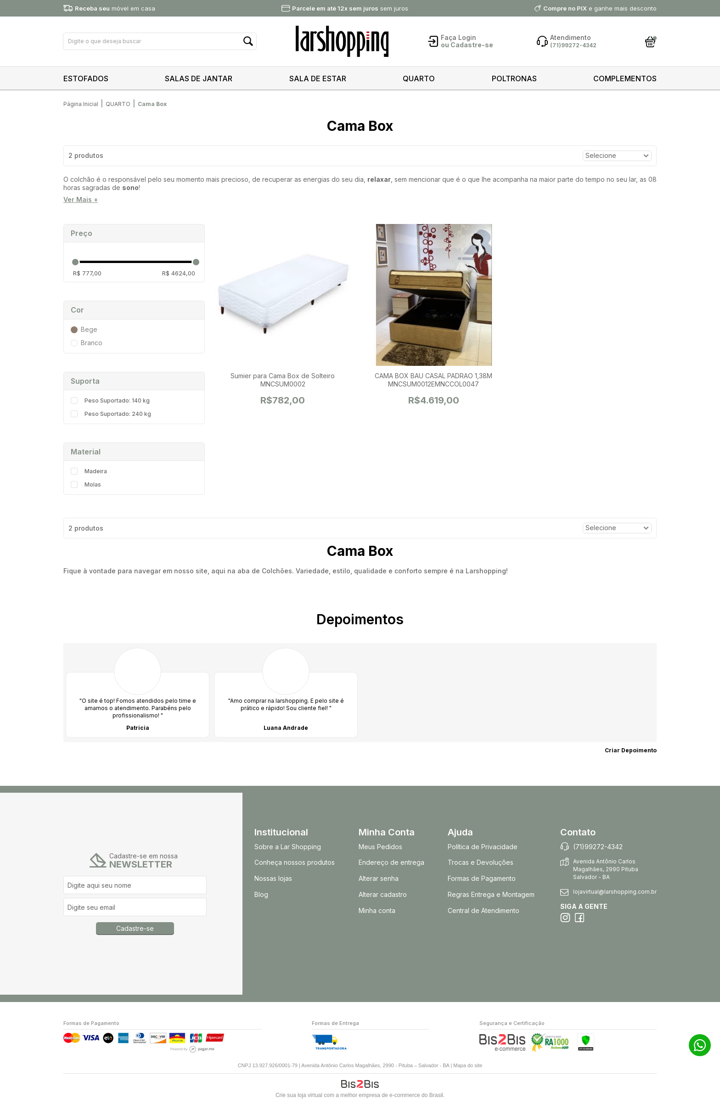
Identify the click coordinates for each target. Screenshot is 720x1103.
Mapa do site (467, 1065)
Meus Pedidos (380, 847)
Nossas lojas (273, 878)
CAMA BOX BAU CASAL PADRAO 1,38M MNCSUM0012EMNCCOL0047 (433, 380)
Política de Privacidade (483, 847)
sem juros (350, 8)
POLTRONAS (514, 78)
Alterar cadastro (383, 894)
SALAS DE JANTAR (198, 78)
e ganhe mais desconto (600, 8)
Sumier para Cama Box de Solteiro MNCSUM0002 (283, 380)
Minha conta (377, 910)
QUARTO (419, 78)
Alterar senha (379, 878)
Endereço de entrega (391, 862)
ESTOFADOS (85, 78)
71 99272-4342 (700, 1045)
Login (467, 37)
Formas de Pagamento (482, 878)
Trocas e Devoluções (480, 862)
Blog (261, 894)
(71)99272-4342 (598, 847)
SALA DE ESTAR (317, 78)
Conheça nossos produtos (294, 862)
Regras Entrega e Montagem (492, 894)
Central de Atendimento (483, 910)
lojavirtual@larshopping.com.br (615, 891)
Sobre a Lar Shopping (287, 847)
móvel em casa (115, 8)
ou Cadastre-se (467, 45)
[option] (137, 693)
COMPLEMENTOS (625, 78)
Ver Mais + (80, 199)
